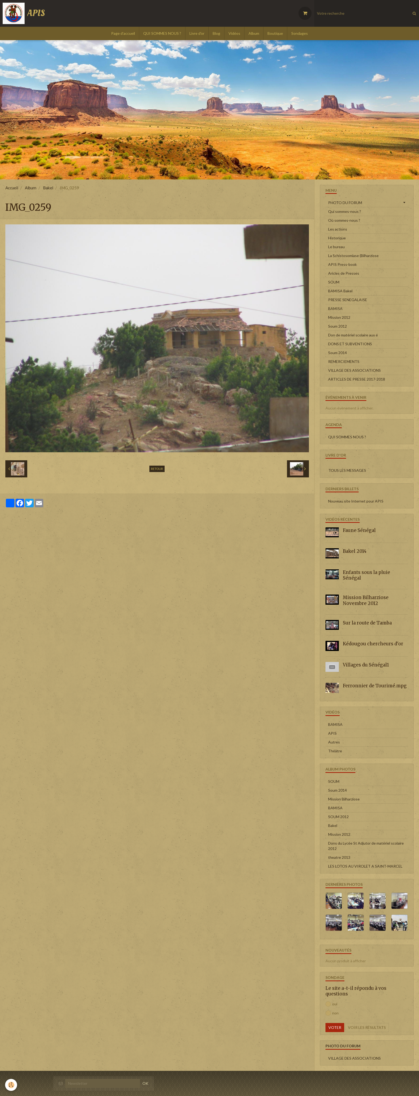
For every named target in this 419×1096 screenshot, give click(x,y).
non (332, 1013)
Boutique (275, 33)
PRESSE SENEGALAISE (347, 299)
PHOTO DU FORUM (345, 202)
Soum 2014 (337, 352)
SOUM (333, 282)
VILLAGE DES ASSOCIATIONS (354, 370)
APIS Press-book (342, 264)
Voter (334, 1027)
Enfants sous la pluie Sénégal (366, 575)
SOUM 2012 (338, 816)
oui (331, 1004)
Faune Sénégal (359, 530)
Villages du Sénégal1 (366, 665)
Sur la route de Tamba (367, 623)
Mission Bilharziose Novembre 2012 (366, 600)
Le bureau (336, 246)
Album (254, 33)
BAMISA (335, 308)
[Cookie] (11, 1085)
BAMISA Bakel (340, 291)
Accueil (11, 187)
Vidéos (234, 33)
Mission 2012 (339, 317)
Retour (157, 469)
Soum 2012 (337, 326)
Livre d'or (196, 33)
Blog (216, 33)
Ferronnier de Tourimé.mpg (375, 686)
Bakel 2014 (355, 551)
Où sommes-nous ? (344, 220)
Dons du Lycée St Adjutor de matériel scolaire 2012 (366, 846)
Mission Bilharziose (344, 799)
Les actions (337, 229)
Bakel (48, 187)
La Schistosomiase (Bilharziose (353, 255)
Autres (334, 742)
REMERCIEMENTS (343, 361)
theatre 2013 (339, 857)
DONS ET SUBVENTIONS (350, 344)
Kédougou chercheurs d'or (373, 644)
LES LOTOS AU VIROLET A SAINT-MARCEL (365, 866)
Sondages (299, 33)
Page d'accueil (123, 33)
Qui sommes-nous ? (344, 211)
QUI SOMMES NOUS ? (162, 33)
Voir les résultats (367, 1027)
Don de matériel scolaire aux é (353, 335)
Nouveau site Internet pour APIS (355, 501)
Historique (337, 238)
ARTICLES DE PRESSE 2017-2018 (356, 379)
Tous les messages (347, 470)
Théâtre (335, 751)
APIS (332, 733)
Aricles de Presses (343, 273)
